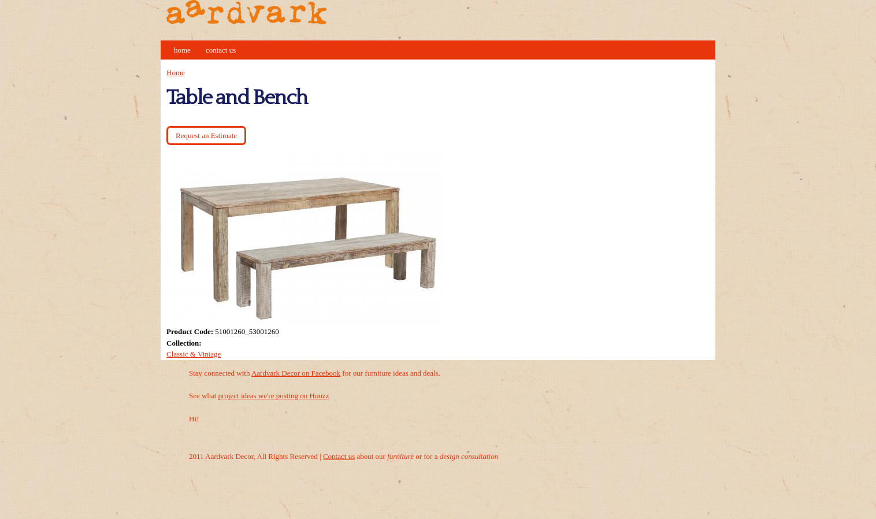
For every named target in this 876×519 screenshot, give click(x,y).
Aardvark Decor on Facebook (295, 373)
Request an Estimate (206, 135)
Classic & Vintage (193, 354)
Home (182, 50)
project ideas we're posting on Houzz (273, 395)
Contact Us (221, 50)
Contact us (339, 456)
